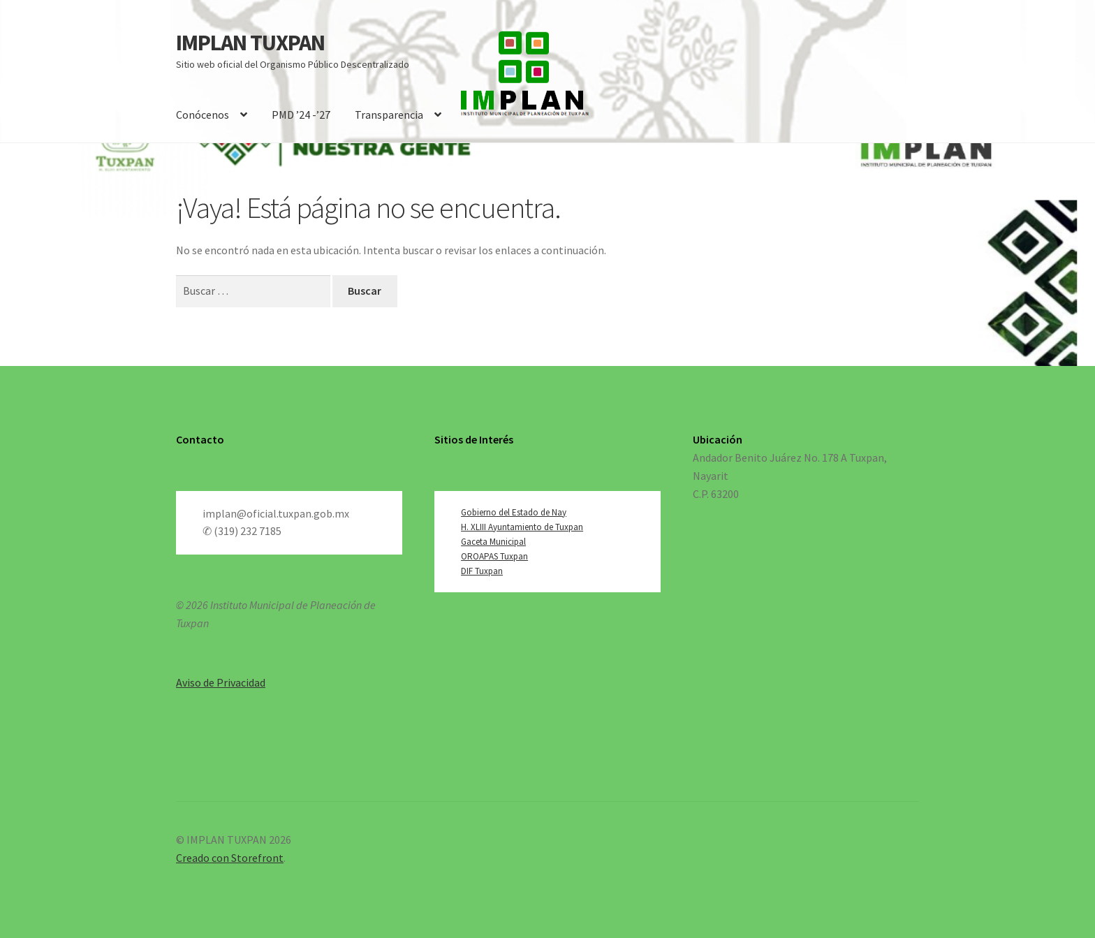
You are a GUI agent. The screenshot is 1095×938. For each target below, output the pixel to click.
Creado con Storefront (230, 858)
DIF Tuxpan (482, 571)
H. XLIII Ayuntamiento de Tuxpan (522, 527)
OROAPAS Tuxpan (494, 556)
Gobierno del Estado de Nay (513, 512)
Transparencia (389, 115)
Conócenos (202, 115)
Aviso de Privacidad (220, 682)
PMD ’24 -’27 (301, 115)
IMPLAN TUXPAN (250, 43)
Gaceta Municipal (493, 542)
